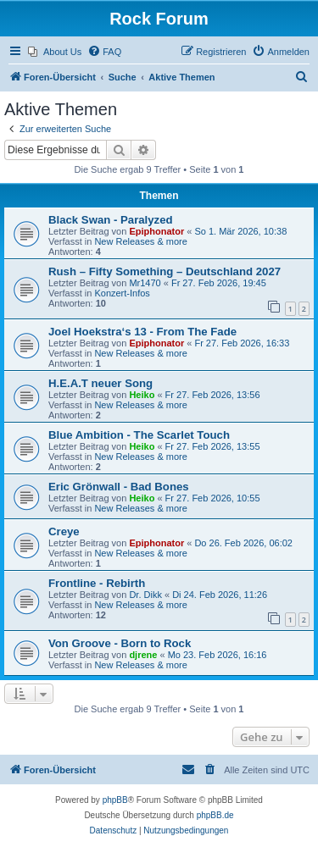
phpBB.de (215, 815)
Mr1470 (144, 283)
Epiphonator (156, 231)
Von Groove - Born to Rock (119, 643)
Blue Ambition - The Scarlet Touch (139, 435)
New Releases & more (140, 241)
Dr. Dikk (145, 595)
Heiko (141, 395)
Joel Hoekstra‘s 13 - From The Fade (142, 331)
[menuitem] (54, 52)
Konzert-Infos (121, 293)
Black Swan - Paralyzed (110, 219)
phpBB (115, 800)
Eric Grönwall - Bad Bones (118, 486)
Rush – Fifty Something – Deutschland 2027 (164, 271)
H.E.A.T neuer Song (100, 383)
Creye (64, 531)
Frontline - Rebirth (96, 583)
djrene (143, 655)
